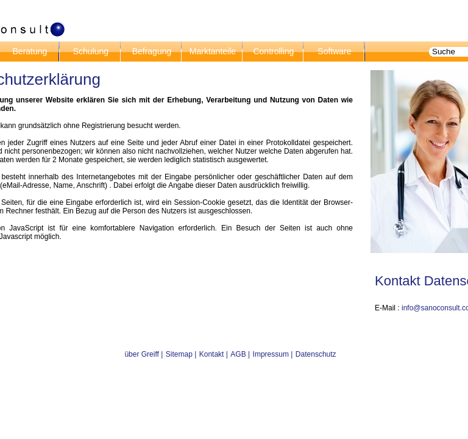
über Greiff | (143, 354)
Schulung (89, 51)
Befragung (151, 51)
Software (333, 51)
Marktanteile (211, 51)
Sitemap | (181, 354)
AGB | (240, 354)
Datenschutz (316, 354)
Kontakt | (213, 354)
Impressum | (273, 354)
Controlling (272, 51)
